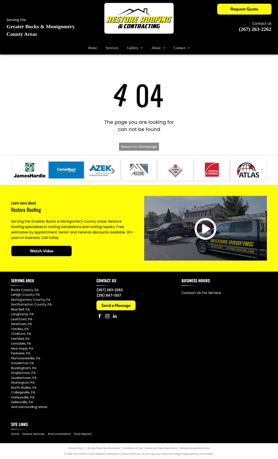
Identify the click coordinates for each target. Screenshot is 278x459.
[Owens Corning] (212, 170)
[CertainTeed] (66, 170)
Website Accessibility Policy (195, 448)
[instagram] (107, 316)
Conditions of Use (133, 448)
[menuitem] (92, 48)
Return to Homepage (139, 146)
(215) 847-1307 (108, 295)
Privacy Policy (75, 448)
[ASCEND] (139, 170)
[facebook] (99, 316)
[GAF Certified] (175, 170)
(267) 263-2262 (255, 29)
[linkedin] (115, 316)
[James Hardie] (30, 170)
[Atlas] (248, 170)
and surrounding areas (29, 407)
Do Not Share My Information (104, 448)
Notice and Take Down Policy (161, 448)
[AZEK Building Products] (102, 170)
